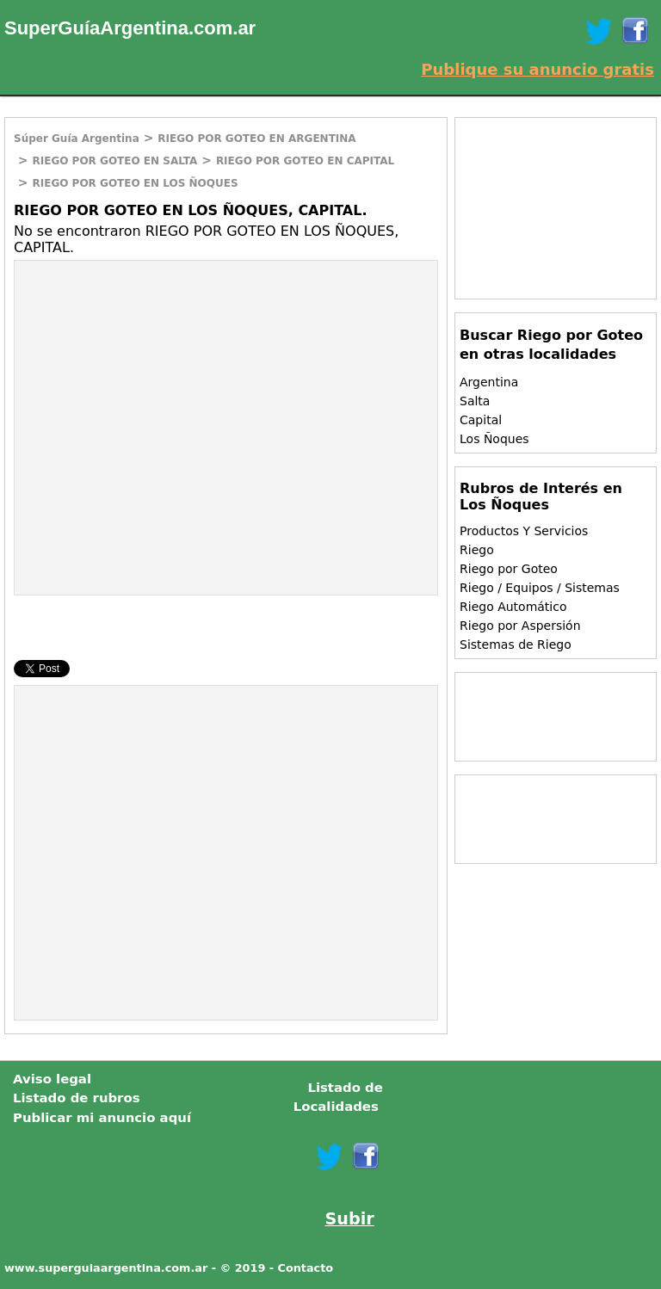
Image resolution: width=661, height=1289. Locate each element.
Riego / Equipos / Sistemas (540, 588)
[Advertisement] (159, 385)
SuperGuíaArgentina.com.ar (130, 28)
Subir (349, 1219)
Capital (481, 420)
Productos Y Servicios (524, 531)
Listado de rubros (76, 1098)
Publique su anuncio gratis (537, 69)
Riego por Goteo (509, 569)
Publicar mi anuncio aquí (102, 1118)
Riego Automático (513, 607)
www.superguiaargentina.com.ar (105, 1267)
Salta (475, 401)
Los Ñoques (494, 439)
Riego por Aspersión (520, 625)
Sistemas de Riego (515, 644)
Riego (477, 550)
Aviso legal (52, 1079)
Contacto (306, 1267)
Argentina (489, 382)
